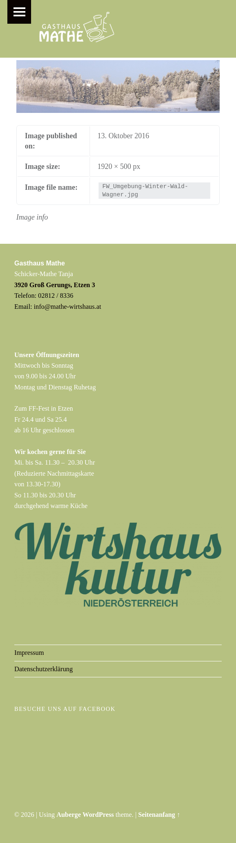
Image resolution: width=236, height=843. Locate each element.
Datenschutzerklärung (43, 669)
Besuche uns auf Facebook (64, 709)
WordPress (98, 814)
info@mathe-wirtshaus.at (67, 306)
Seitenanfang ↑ (159, 814)
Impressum (29, 652)
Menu (19, 12)
